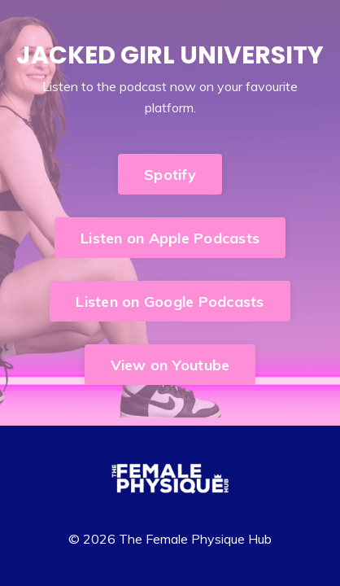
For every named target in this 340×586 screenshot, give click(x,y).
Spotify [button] (170, 174)
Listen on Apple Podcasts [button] (170, 238)
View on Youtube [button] (170, 365)
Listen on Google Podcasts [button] (170, 301)
